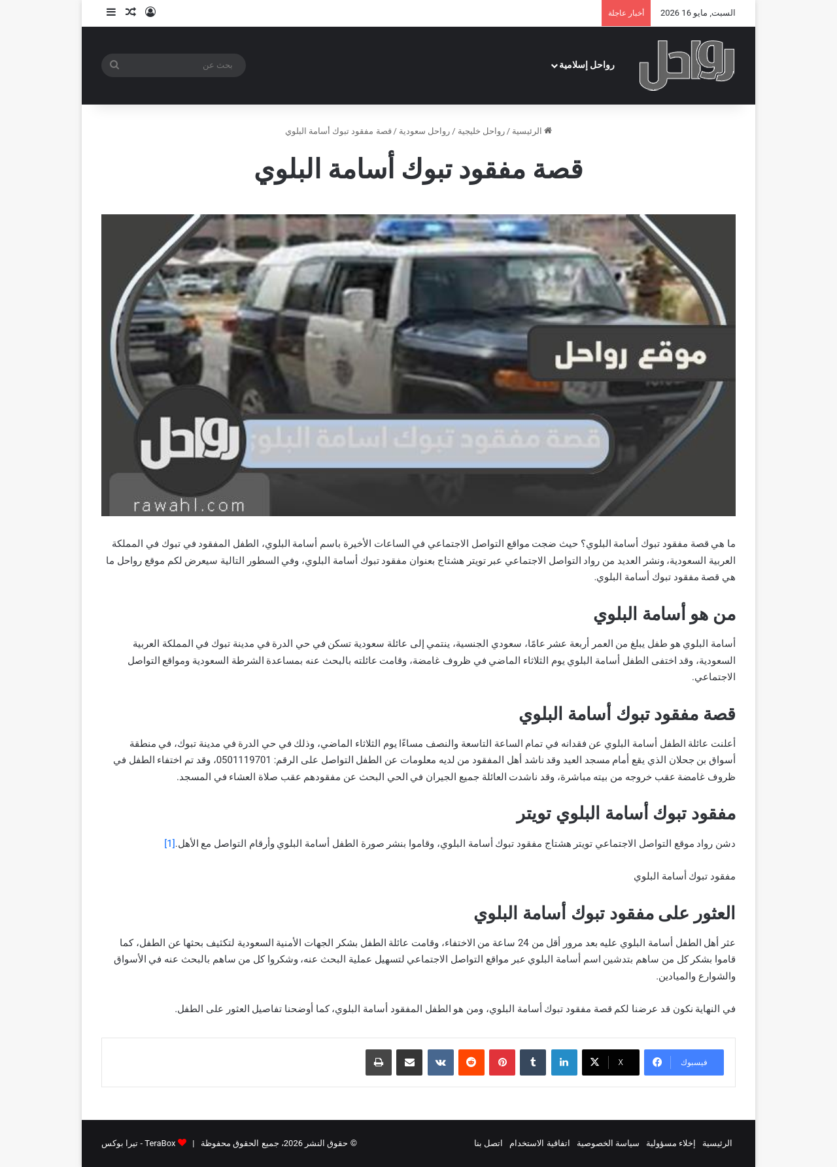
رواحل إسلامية (587, 65)
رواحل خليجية (481, 131)
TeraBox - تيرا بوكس (138, 1143)
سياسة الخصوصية (608, 1143)
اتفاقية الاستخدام (539, 1143)
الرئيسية (532, 131)
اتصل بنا (488, 1143)
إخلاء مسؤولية (671, 1143)
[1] (169, 843)
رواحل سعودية (424, 131)
